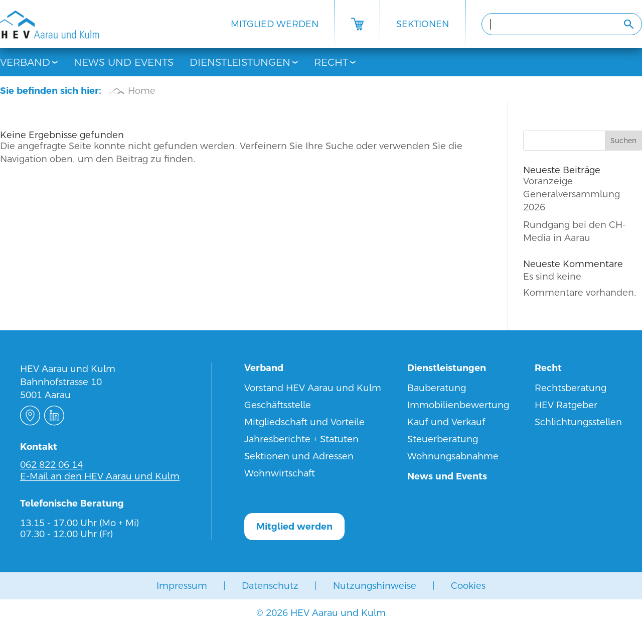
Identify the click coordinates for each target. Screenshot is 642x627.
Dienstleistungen (240, 62)
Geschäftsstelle (277, 405)
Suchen (623, 141)
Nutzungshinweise (374, 585)
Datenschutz (270, 585)
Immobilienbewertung (458, 405)
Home (141, 90)
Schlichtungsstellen (578, 422)
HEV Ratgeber (566, 405)
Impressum (181, 585)
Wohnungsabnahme (453, 456)
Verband (25, 62)
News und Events (124, 62)
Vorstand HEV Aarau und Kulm (312, 388)
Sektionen (422, 24)
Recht (331, 62)
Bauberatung (436, 388)
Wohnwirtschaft (279, 473)
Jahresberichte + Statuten (301, 439)
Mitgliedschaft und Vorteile (304, 422)
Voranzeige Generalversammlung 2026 (571, 194)
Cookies (468, 585)
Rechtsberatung (570, 388)
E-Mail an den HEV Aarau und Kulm (100, 476)
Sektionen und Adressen (299, 456)
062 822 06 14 (51, 464)
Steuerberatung (442, 439)
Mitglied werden (274, 24)
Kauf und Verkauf (446, 422)
